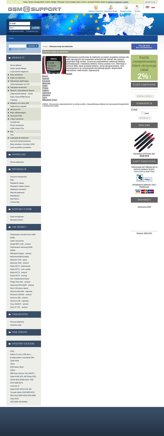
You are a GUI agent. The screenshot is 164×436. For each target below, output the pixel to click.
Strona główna (15, 65)
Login (35, 28)
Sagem (45, 90)
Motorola (46, 83)
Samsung (46, 92)
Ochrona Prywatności (18, 177)
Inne (12, 135)
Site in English (147, 7)
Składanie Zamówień (95, 11)
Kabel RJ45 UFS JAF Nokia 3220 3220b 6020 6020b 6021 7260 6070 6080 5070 (23, 380)
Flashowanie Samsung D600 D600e (21, 248)
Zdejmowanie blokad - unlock (21, 94)
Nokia (44, 85)
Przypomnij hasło (16, 31)
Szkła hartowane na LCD (19, 84)
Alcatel (69, 73)
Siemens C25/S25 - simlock (21, 294)
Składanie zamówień (18, 189)
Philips (45, 88)
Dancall (45, 78)
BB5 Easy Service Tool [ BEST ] (22, 373)
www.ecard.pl (139, 171)
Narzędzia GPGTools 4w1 (144, 155)
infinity (12, 370)
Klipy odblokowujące (18, 113)
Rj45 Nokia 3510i (16, 367)
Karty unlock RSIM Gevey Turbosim (20, 98)
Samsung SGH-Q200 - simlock (22, 285)
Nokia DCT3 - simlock (18, 272)
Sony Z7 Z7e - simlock (18, 307)
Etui (11, 131)
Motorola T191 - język (18, 260)
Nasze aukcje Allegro (18, 68)
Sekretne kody (15, 325)
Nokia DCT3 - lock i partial (20, 269)
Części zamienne (16, 119)
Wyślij (143, 118)
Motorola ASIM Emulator (19, 257)
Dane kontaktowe (17, 217)
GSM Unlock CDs (17, 128)
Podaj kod (144, 96)
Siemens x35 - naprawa (19, 301)
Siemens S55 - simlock (19, 298)
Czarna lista (14, 202)
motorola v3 (14, 386)
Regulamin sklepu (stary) (19, 186)
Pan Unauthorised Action (19, 279)
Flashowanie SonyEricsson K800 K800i (23, 236)
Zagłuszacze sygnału (18, 106)
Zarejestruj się (32, 31)
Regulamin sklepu (17, 183)
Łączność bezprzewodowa (20, 141)
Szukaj (31, 46)
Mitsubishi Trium (49, 100)
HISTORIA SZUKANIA (18, 402)
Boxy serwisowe (16, 75)
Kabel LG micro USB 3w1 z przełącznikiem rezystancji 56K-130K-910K (22, 357)
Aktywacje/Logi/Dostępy (19, 81)
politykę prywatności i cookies (118, 2)
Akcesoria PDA (16, 116)
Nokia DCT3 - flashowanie (20, 266)
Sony (44, 97)
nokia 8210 (14, 399)
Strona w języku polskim (152, 7)
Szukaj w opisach (17, 49)
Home (11, 38)
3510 (12, 351)
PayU (152, 171)
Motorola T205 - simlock (19, 263)
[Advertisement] (144, 220)
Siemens (46, 95)
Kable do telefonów (17, 78)
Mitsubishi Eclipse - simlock (20, 253)
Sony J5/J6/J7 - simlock (19, 304)
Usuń (145, 113)
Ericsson (46, 81)
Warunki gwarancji (17, 192)
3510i (12, 364)
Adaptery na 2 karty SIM (19, 103)
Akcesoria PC (15, 109)
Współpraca (14, 196)
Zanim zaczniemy (17, 241)
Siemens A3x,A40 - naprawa (21, 291)
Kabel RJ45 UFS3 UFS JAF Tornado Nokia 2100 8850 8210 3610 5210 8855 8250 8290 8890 (23, 392)
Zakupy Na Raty (126, 11)
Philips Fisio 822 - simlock (20, 282)
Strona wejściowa (17, 162)
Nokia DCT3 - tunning (18, 276)
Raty (12, 180)
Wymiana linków (16, 220)
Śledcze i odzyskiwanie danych (22, 90)
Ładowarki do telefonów (19, 138)
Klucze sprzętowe (17, 125)
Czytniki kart (15, 122)
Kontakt (137, 11)
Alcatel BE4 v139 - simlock (20, 244)
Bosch (45, 76)
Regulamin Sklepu (110, 11)
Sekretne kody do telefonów (34, 9)
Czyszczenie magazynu (19, 71)
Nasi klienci (14, 199)
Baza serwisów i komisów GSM (22, 144)
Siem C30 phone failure (19, 288)
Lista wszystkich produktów (20, 147)
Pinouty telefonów (17, 322)
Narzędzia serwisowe (18, 87)
